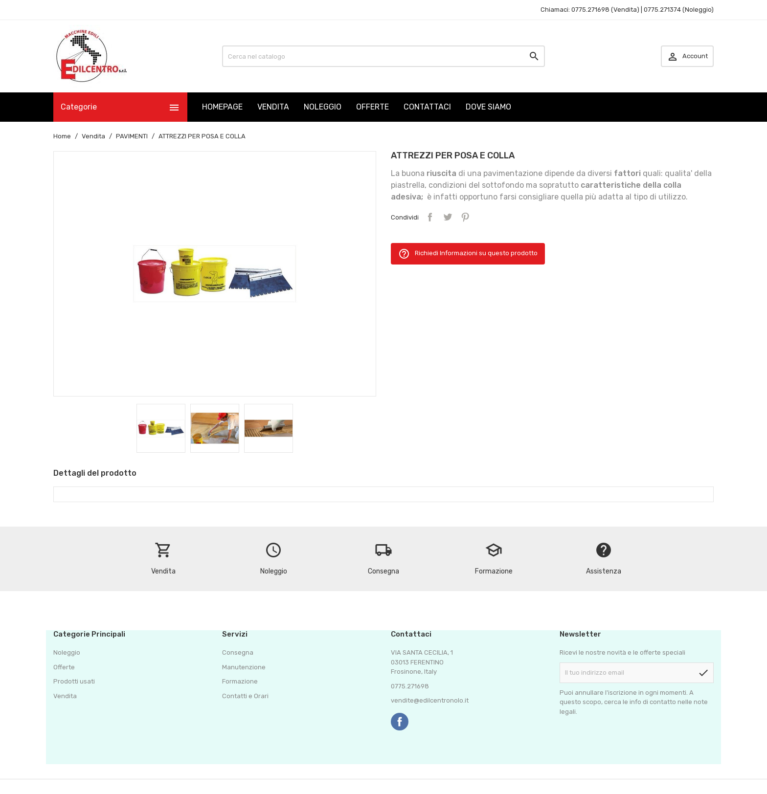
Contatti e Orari (245, 696)
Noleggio (66, 652)
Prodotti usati (74, 681)
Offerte (64, 667)
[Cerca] (383, 56)
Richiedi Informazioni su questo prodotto (468, 254)
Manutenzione (244, 667)
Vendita (65, 696)
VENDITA (273, 106)
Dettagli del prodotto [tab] (94, 473)
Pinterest (465, 217)
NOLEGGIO (322, 106)
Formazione (240, 681)
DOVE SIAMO (488, 106)
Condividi (430, 217)
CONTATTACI (427, 106)
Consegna (237, 652)
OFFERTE (372, 106)
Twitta (447, 217)
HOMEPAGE (222, 106)
